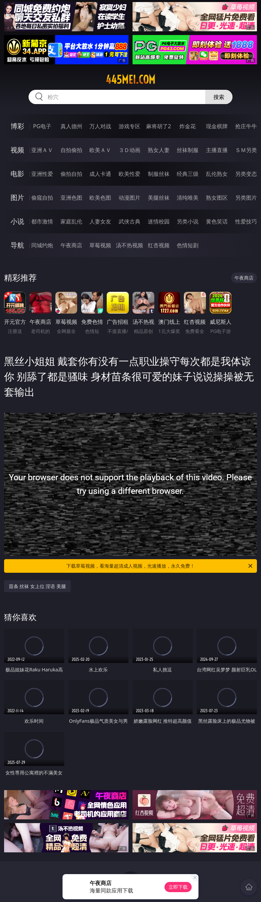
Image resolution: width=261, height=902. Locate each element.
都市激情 (42, 221)
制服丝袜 (159, 174)
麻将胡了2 (158, 126)
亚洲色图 (71, 197)
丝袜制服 (187, 150)
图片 (17, 197)
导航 (17, 245)
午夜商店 (71, 245)
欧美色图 (100, 197)
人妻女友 (100, 221)
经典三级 (187, 174)
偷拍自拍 (71, 174)
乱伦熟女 (217, 174)
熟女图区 (217, 197)
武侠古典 (129, 221)
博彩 (17, 126)
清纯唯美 (187, 197)
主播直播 (217, 150)
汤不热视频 (129, 245)
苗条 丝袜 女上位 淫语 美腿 (37, 586)
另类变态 (246, 174)
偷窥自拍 (42, 197)
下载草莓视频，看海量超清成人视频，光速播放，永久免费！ (160, 566)
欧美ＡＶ (100, 150)
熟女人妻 (159, 150)
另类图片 (246, 197)
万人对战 (100, 126)
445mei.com (130, 79)
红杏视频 (159, 245)
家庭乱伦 (71, 221)
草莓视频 (100, 245)
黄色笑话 (217, 221)
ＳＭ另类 (246, 150)
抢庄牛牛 (246, 126)
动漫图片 (129, 197)
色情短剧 (187, 245)
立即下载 (178, 887)
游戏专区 (129, 126)
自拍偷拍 (71, 150)
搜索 (218, 97)
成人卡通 (100, 174)
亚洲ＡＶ (42, 150)
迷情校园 (159, 221)
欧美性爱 (129, 174)
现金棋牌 (217, 126)
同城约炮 (42, 245)
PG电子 (42, 126)
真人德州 (71, 126)
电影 (17, 173)
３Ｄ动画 (129, 150)
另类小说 (187, 221)
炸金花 (187, 126)
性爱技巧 (246, 221)
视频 (17, 149)
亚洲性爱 (42, 174)
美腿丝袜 (159, 197)
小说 (17, 221)
